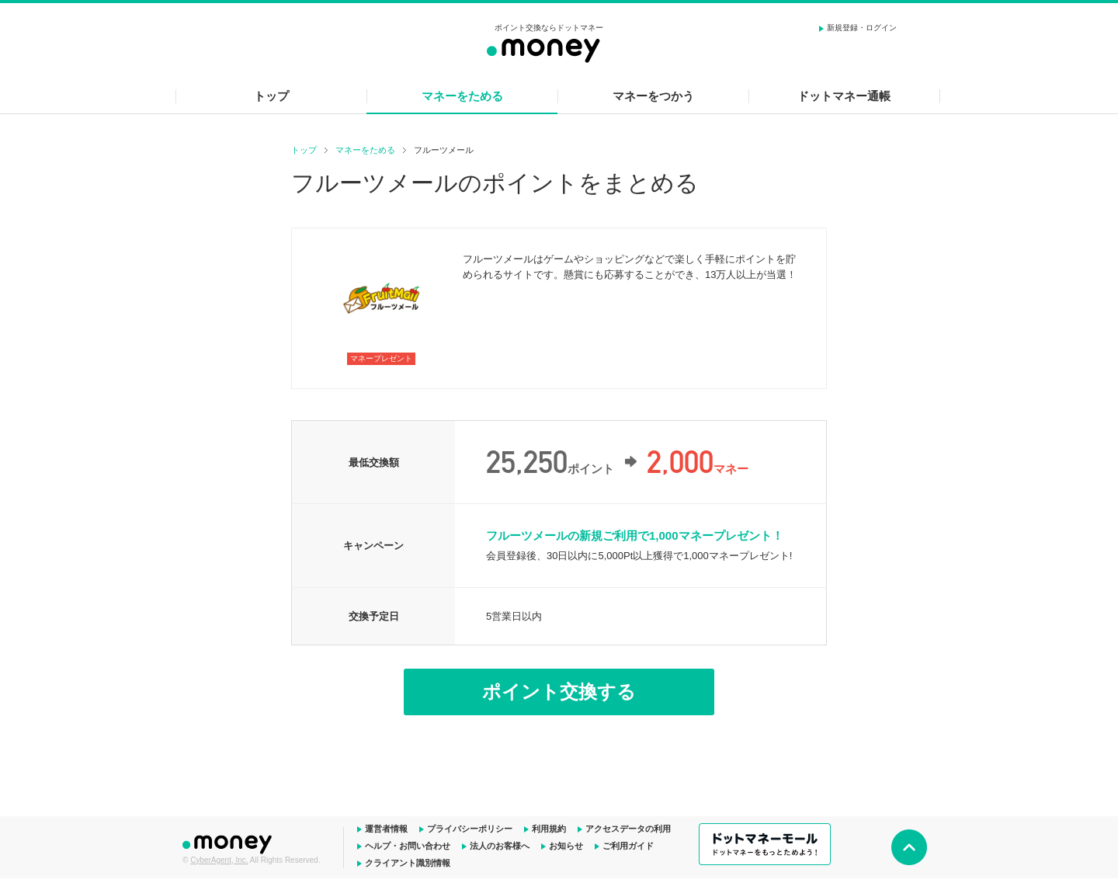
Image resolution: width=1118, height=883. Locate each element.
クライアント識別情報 (407, 862)
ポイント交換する (559, 691)
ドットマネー (229, 842)
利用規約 (549, 828)
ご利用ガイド (628, 845)
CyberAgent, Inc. (219, 860)
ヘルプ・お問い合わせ (407, 845)
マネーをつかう (653, 96)
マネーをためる (462, 96)
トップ (271, 96)
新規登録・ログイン (862, 27)
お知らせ (566, 845)
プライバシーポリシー (469, 828)
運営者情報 (386, 828)
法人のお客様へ (499, 845)
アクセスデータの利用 (628, 828)
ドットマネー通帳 (844, 96)
